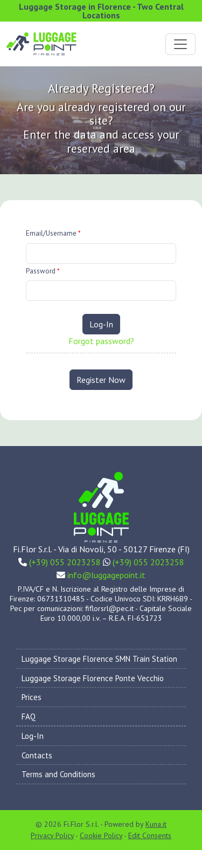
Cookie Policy (101, 835)
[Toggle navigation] (180, 44)
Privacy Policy (52, 835)
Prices (31, 697)
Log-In (101, 324)
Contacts (37, 755)
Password (43, 271)
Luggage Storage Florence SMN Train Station (99, 659)
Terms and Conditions (58, 774)
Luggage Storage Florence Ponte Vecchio (93, 678)
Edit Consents (149, 835)
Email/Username (53, 233)
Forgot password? (101, 340)
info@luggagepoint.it (106, 575)
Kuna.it (155, 824)
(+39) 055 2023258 (65, 562)
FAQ (29, 716)
